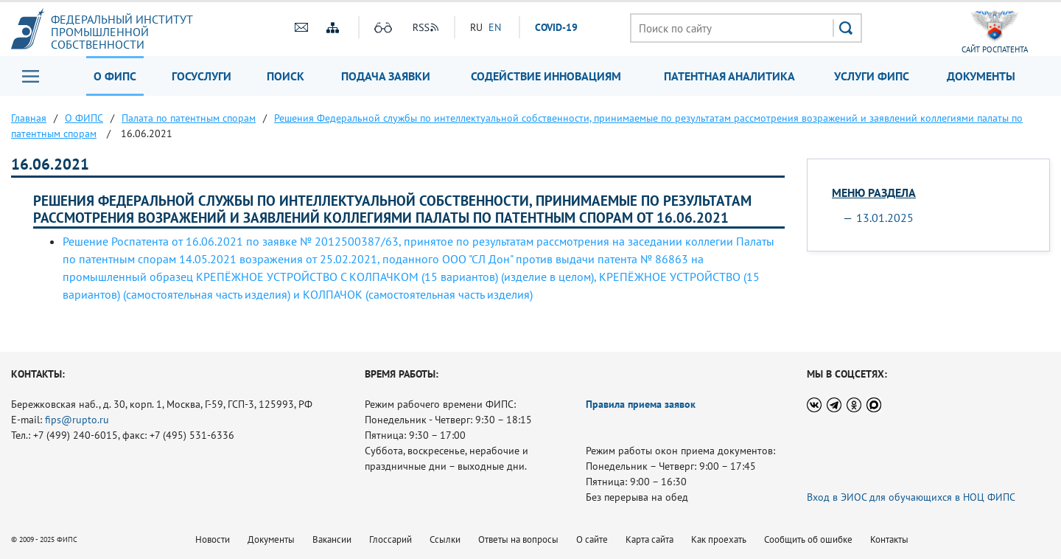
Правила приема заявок (641, 404)
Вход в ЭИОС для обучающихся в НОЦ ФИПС (911, 497)
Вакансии (331, 539)
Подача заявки (385, 76)
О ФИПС (115, 76)
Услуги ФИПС (871, 76)
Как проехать (718, 539)
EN (495, 27)
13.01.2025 (885, 217)
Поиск (285, 76)
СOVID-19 (556, 27)
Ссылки (445, 539)
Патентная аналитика (729, 76)
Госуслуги (201, 76)
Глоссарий (390, 539)
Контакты (889, 539)
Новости (212, 539)
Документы (981, 76)
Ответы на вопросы (518, 539)
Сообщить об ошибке (808, 539)
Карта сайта (649, 539)
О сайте (592, 539)
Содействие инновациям (546, 76)
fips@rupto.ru (77, 419)
